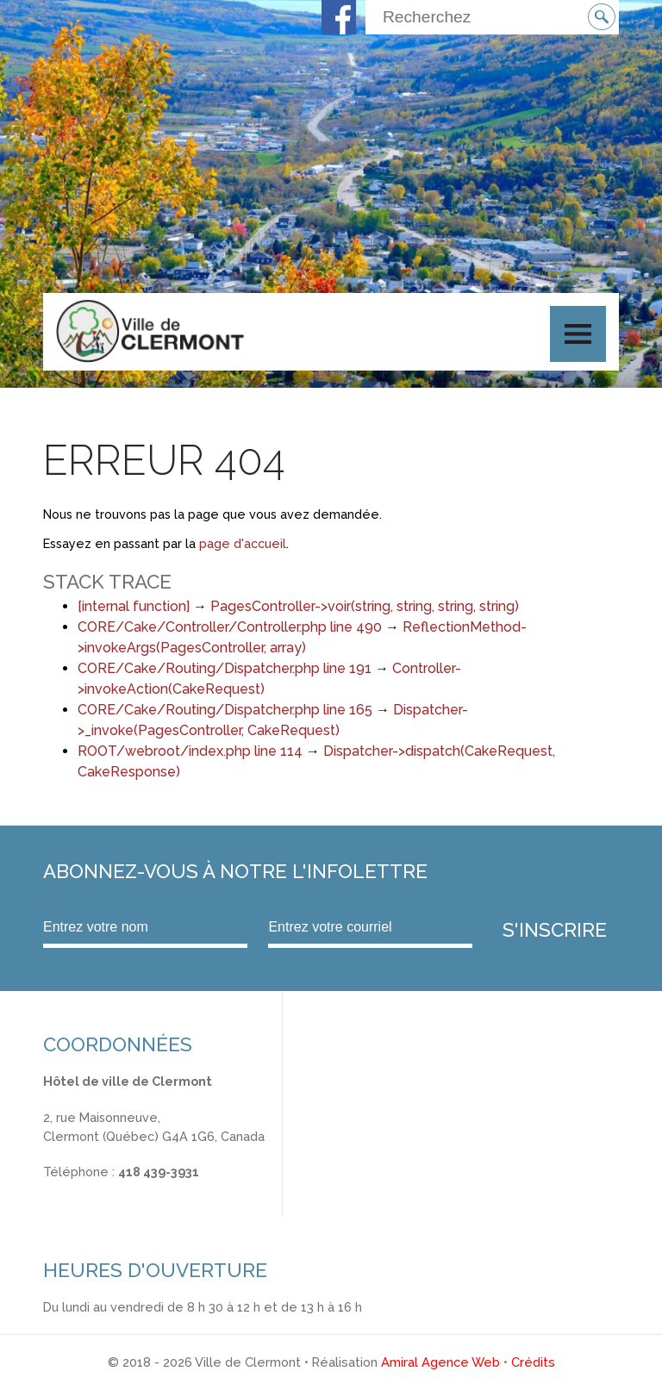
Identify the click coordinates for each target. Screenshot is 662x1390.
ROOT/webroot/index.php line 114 (190, 751)
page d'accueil (242, 543)
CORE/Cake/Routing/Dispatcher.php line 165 (225, 709)
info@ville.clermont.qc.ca (117, 1190)
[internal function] (134, 606)
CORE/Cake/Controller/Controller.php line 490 (230, 627)
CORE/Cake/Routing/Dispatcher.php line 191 (225, 668)
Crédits (533, 1362)
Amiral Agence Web (440, 1362)
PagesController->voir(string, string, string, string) (364, 606)
